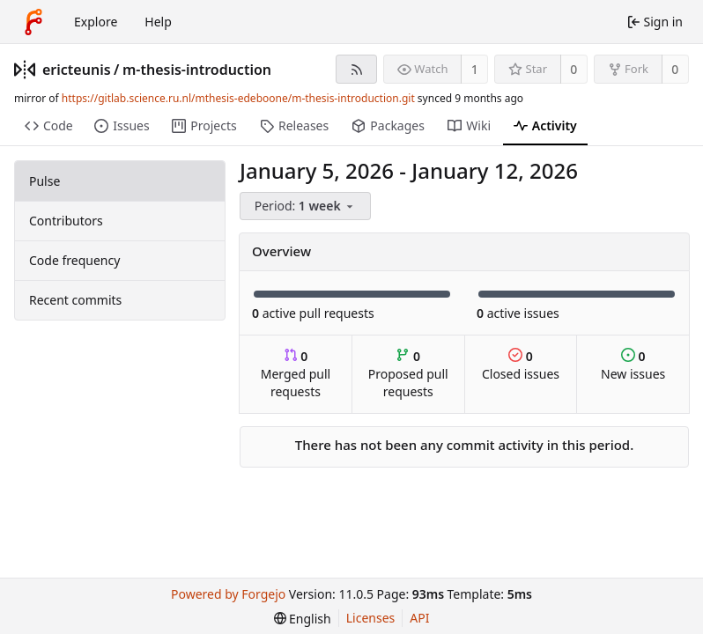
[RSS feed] (356, 69)
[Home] (33, 22)
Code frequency (74, 260)
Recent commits (75, 299)
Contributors (66, 220)
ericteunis (76, 69)
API (419, 617)
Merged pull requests (295, 374)
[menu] (307, 206)
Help (158, 21)
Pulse (44, 181)
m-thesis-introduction (196, 69)
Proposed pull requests (408, 374)
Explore (95, 21)
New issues (633, 365)
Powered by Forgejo (228, 594)
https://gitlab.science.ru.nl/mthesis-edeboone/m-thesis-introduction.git (238, 98)
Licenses (371, 617)
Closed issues (520, 365)
